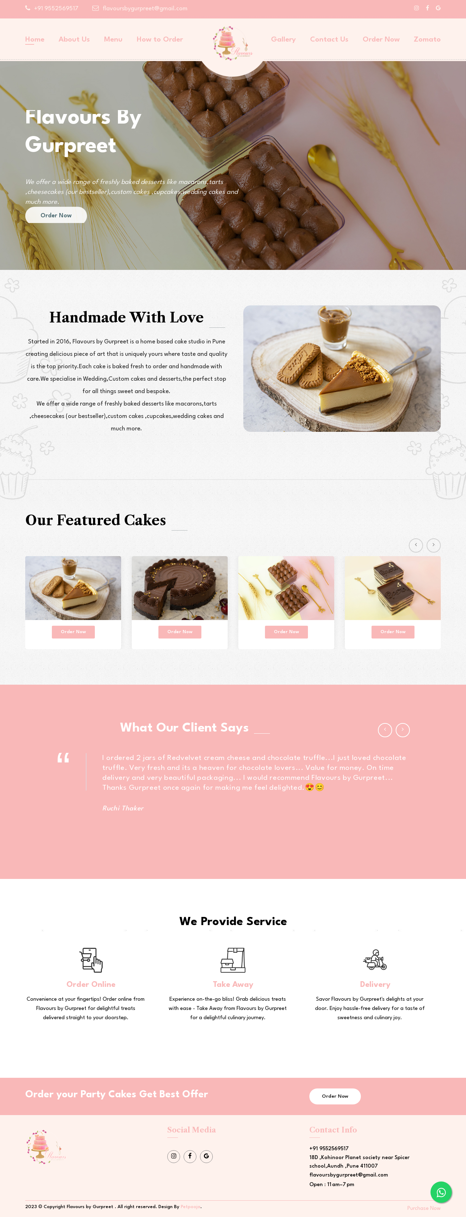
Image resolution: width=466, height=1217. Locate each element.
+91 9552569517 (51, 8)
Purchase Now (424, 1208)
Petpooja (190, 1207)
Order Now (381, 39)
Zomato (427, 39)
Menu (113, 39)
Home (34, 39)
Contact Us (329, 39)
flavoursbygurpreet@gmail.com (140, 8)
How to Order (160, 39)
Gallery (283, 39)
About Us (74, 39)
